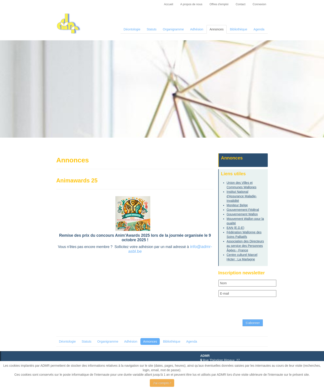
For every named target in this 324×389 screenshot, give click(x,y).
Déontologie (132, 29)
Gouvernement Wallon (242, 214)
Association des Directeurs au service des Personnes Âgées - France (245, 245)
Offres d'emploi (218, 4)
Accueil (168, 4)
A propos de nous (191, 4)
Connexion (259, 4)
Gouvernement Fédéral (243, 210)
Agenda (259, 29)
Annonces (216, 29)
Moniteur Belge (237, 205)
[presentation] (252, 309)
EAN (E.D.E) (235, 228)
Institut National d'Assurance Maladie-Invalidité (242, 196)
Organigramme (173, 29)
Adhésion (196, 29)
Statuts (152, 29)
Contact (240, 4)
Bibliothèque (238, 29)
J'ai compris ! (162, 383)
